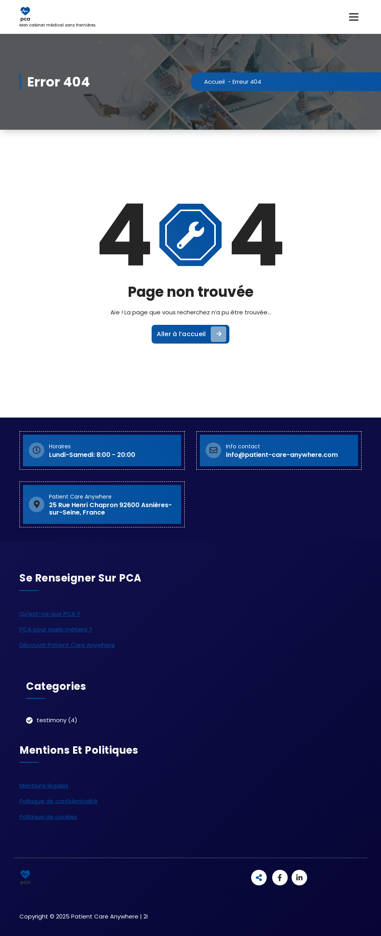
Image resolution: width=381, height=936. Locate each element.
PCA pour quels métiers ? (55, 629)
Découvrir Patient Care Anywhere (67, 645)
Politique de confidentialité (58, 801)
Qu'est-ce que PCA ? (49, 614)
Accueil (214, 82)
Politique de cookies (48, 817)
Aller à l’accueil (191, 334)
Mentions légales (43, 785)
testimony (51, 720)
